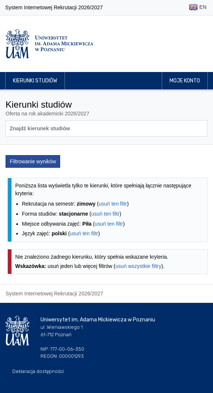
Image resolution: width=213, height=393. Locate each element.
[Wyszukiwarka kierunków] (106, 128)
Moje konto (185, 81)
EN (197, 8)
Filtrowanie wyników (33, 161)
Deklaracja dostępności (38, 371)
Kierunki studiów (35, 81)
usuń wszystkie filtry (138, 266)
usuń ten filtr (113, 204)
